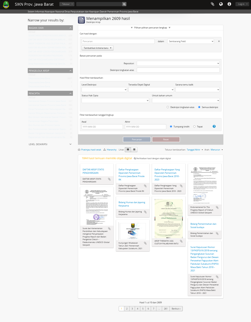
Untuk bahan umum (162, 95)
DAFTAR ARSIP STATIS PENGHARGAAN (47, 52)
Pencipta (34, 93)
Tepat (198, 126)
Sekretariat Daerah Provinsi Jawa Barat (47, 105)
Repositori (129, 63)
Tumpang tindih (179, 126)
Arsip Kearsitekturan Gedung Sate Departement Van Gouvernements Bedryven (67, 64)
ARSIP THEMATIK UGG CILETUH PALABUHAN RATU (53, 44)
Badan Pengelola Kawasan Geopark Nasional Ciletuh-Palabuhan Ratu (62, 133)
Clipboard (212, 4)
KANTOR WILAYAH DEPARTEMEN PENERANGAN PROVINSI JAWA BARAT (63, 48)
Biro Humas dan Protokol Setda (44, 125)
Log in (241, 4)
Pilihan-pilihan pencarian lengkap (150, 27)
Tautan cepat (229, 4)
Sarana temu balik (184, 84)
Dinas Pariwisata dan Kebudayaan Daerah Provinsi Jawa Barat (58, 109)
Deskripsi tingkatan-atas (122, 70)
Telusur (66, 4)
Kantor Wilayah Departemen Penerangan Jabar (51, 113)
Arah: (207, 149)
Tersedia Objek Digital (139, 84)
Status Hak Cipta (90, 95)
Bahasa (221, 4)
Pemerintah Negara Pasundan (43, 121)
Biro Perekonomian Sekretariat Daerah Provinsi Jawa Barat (57, 129)
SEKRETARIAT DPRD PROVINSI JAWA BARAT (49, 36)
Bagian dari (36, 27)
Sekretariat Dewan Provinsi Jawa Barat (47, 101)
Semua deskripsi (208, 107)
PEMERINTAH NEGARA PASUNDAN (45, 56)
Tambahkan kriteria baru (97, 47)
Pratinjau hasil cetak (89, 149)
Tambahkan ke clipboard (109, 179)
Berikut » (176, 308)
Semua (31, 32)
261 (166, 308)
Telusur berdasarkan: (175, 149)
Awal (84, 121)
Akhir (127, 121)
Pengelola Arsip (39, 70)
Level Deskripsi (38, 144)
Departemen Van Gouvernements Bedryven (50, 137)
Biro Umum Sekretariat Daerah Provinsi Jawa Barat (53, 117)
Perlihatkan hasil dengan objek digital (152, 158)
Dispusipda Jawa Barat (39, 79)
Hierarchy (110, 149)
